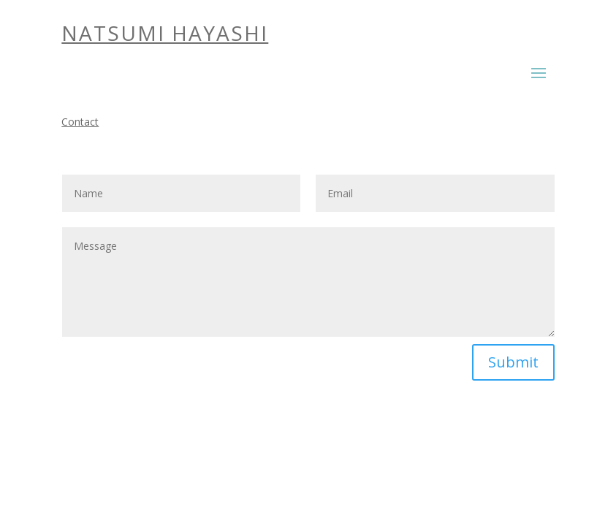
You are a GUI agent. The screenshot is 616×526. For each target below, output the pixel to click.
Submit (513, 362)
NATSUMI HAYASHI (164, 33)
